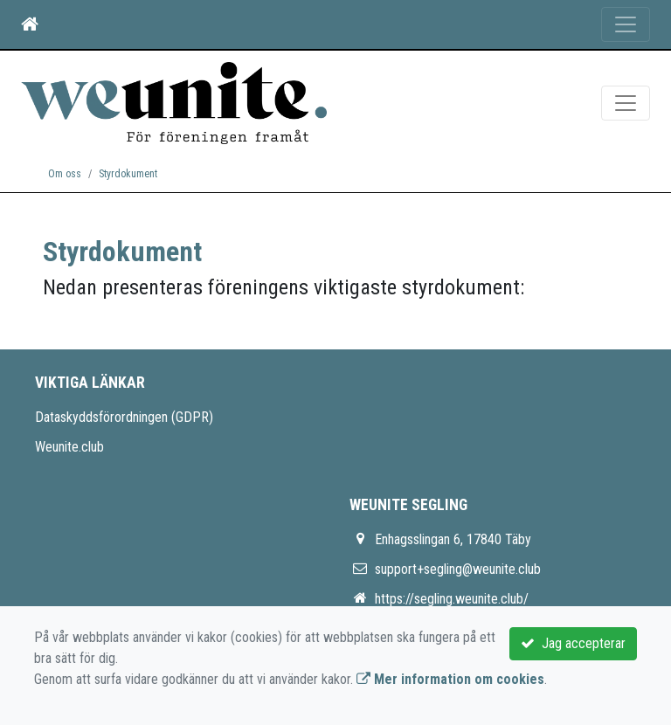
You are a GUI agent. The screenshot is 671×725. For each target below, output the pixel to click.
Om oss (64, 174)
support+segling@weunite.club (458, 569)
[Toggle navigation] (625, 24)
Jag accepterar (573, 643)
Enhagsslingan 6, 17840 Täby (453, 539)
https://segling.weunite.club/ (452, 598)
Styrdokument (128, 174)
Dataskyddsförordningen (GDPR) (124, 417)
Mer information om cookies (450, 679)
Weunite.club (69, 446)
